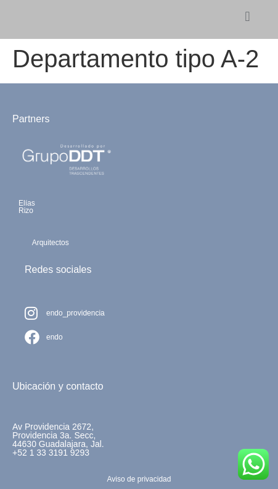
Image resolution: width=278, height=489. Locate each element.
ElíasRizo (26, 207)
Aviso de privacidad (139, 479)
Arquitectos (50, 242)
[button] (247, 16)
